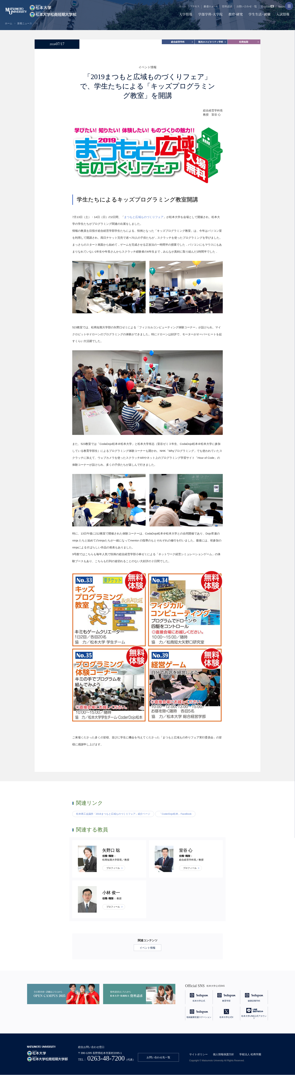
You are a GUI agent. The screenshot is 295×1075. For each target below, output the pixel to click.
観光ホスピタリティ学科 (210, 42)
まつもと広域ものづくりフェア (143, 217)
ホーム (8, 23)
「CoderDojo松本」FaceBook (175, 813)
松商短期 (243, 42)
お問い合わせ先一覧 (158, 1057)
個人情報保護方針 (223, 1054)
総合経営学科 (178, 42)
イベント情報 (147, 947)
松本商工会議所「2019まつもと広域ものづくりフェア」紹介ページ (113, 813)
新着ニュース (24, 23)
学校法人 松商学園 (250, 1054)
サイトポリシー (198, 1054)
